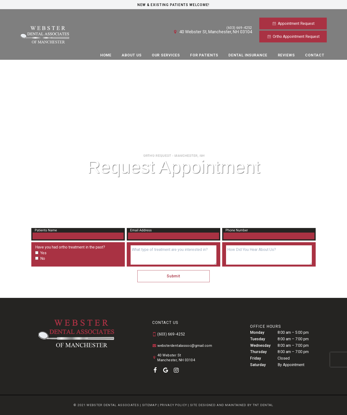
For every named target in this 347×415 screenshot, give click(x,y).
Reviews (286, 55)
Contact (314, 55)
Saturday (258, 364)
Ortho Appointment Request (293, 36)
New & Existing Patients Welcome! (173, 5)
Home (106, 55)
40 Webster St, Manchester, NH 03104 (212, 31)
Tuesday (257, 339)
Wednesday (260, 345)
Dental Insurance (247, 55)
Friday (255, 358)
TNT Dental (263, 405)
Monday (257, 332)
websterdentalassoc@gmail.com (182, 345)
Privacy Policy (173, 405)
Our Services (166, 55)
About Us (131, 55)
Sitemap (149, 405)
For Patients (204, 55)
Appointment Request (293, 23)
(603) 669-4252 (239, 28)
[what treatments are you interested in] (173, 255)
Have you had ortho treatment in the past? (70, 247)
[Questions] (269, 255)
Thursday (258, 351)
